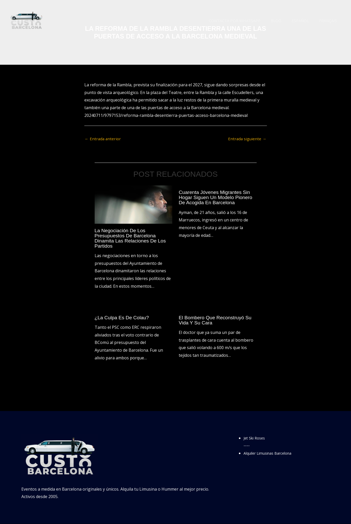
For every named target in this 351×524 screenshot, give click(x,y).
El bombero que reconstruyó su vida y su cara (217, 320)
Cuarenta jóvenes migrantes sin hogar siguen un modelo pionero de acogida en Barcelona (217, 198)
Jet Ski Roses (256, 438)
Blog (282, 20)
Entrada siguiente (246, 139)
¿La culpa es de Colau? (123, 318)
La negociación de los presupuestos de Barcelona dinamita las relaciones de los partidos (132, 238)
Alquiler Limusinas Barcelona (271, 453)
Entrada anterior (103, 139)
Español (304, 20)
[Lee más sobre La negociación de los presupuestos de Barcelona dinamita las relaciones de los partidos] (134, 204)
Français (329, 20)
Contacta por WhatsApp (243, 20)
